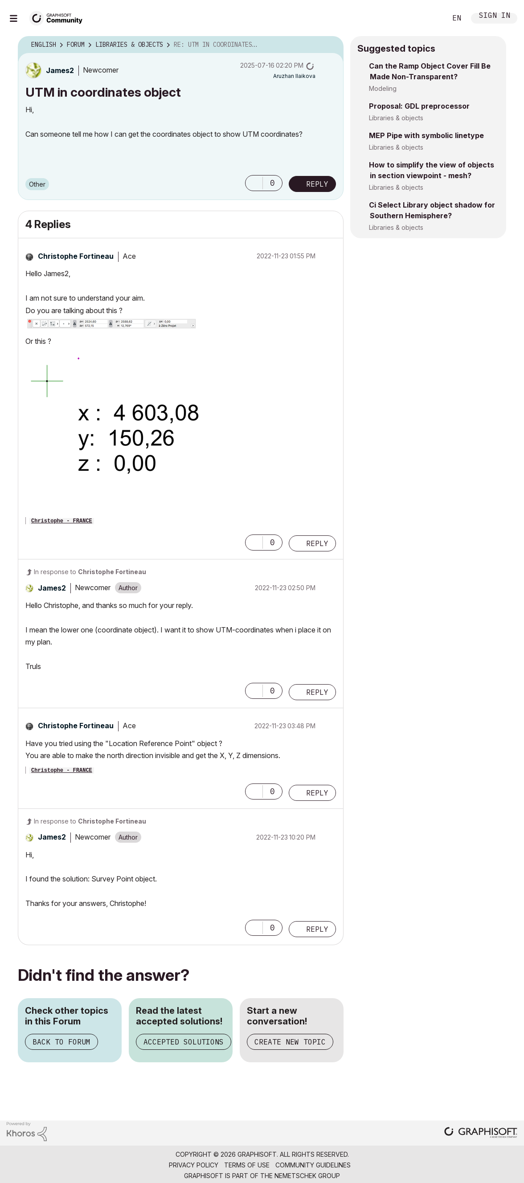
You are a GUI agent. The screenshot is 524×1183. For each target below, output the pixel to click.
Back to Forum (61, 1041)
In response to (90, 571)
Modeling (383, 88)
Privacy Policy (193, 1165)
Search (430, 18)
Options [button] (331, 45)
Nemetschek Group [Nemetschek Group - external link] (307, 1175)
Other (37, 184)
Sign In (494, 16)
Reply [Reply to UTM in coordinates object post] (317, 183)
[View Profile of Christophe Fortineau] (76, 256)
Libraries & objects (396, 118)
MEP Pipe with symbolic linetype (426, 135)
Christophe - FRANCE (61, 521)
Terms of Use (247, 1165)
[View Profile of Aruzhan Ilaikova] (294, 76)
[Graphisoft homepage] (480, 1133)
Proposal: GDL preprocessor (419, 106)
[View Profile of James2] (60, 70)
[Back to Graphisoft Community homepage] (59, 17)
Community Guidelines (313, 1165)
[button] (254, 183)
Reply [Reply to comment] (317, 543)
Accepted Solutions (183, 1041)
